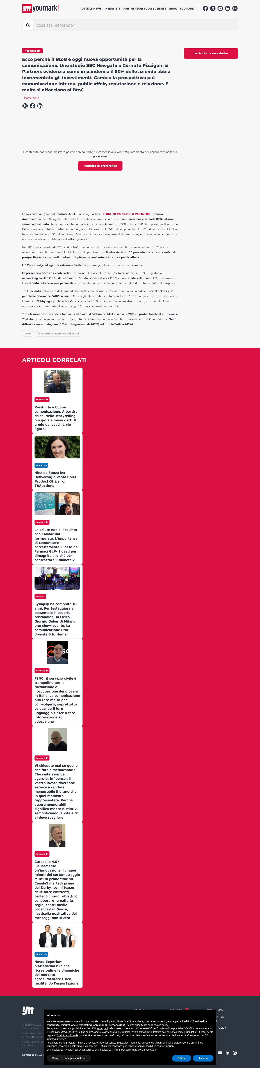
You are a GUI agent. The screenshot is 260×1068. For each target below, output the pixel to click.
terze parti (102, 1028)
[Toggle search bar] (28, 25)
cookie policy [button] (161, 1025)
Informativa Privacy (215, 1018)
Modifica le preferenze (100, 166)
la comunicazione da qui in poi (58, 333)
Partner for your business (144, 8)
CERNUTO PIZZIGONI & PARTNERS (126, 214)
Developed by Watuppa (35, 1054)
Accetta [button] (203, 1058)
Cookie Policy (216, 1027)
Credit (211, 1034)
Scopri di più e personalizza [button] (68, 1058)
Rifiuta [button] (182, 1058)
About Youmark (181, 8)
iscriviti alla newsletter (211, 53)
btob (27, 333)
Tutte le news (91, 8)
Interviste (112, 8)
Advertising (214, 1009)
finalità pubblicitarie (67, 1035)
